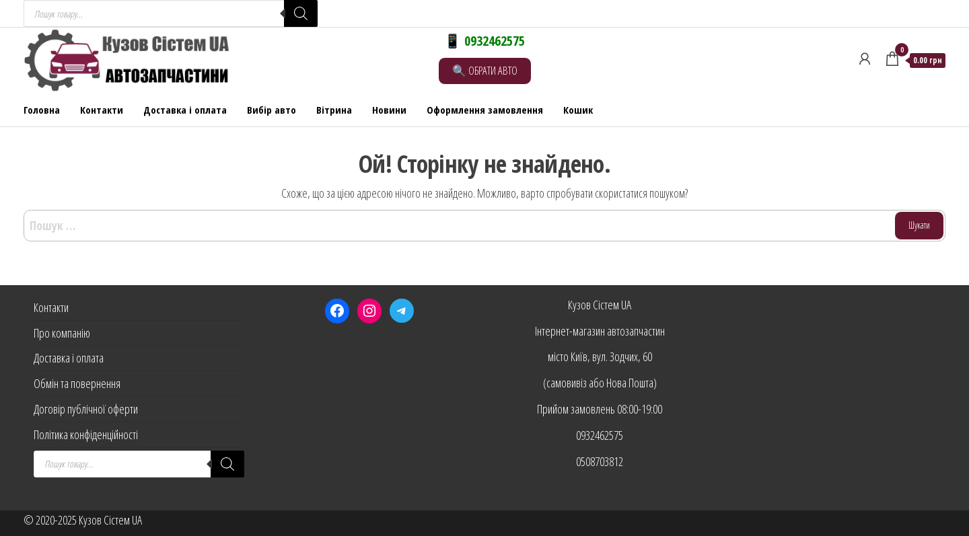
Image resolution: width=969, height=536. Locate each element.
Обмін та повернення (77, 383)
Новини (389, 109)
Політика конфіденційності (86, 434)
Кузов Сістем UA (599, 305)
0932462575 (599, 435)
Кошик (578, 109)
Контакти (101, 109)
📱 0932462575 (484, 41)
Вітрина (334, 109)
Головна (42, 109)
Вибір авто (271, 109)
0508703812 (599, 461)
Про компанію (62, 333)
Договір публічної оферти (86, 409)
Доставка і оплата (185, 109)
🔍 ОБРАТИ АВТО (484, 70)
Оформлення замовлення (485, 109)
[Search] (301, 13)
